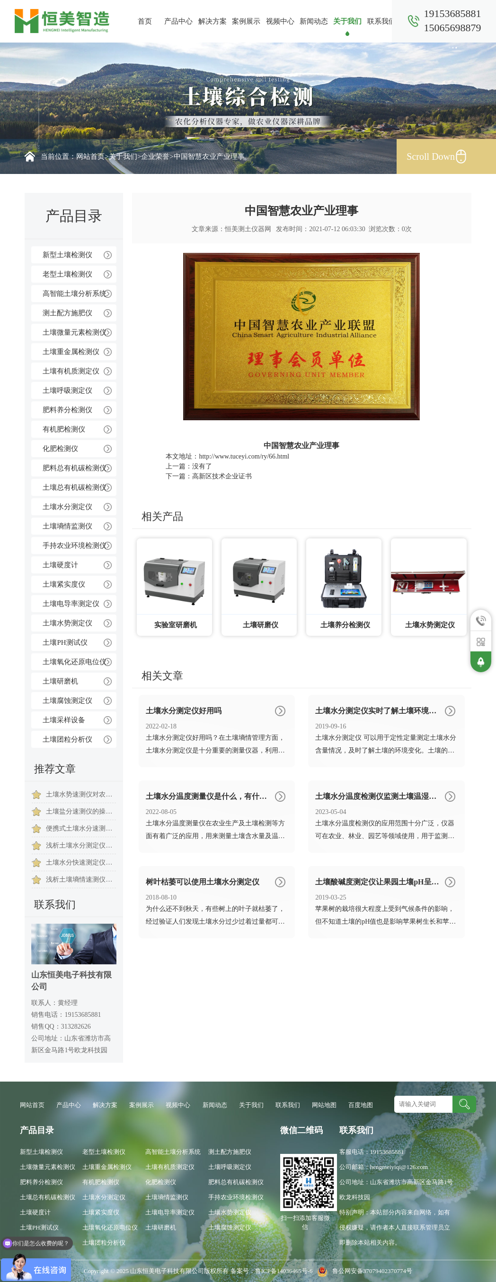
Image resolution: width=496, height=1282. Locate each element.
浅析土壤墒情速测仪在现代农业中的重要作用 (81, 879)
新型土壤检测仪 (67, 255)
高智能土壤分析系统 (74, 293)
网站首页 (90, 156)
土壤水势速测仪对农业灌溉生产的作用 (81, 794)
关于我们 (347, 21)
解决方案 (212, 21)
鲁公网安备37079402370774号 (363, 1270)
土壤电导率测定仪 (71, 603)
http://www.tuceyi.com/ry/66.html (244, 456)
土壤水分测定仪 (67, 507)
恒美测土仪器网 (248, 229)
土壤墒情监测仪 (67, 526)
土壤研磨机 (60, 681)
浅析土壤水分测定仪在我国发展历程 (81, 845)
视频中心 (280, 21)
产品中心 (178, 21)
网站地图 (324, 1105)
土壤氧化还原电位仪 (74, 662)
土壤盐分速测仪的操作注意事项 (81, 811)
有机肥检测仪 (64, 429)
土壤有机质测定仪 (71, 371)
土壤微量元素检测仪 (74, 332)
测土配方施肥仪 (67, 313)
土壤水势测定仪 (67, 623)
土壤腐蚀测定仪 (67, 700)
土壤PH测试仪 (65, 642)
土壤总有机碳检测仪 (74, 487)
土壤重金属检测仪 (71, 351)
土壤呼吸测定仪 (67, 390)
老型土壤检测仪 (67, 274)
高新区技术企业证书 (222, 476)
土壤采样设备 (64, 720)
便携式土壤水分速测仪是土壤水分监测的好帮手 (81, 828)
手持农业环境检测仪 (74, 545)
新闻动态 (314, 21)
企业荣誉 (155, 156)
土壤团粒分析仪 (67, 739)
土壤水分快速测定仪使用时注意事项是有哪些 (81, 862)
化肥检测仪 (60, 448)
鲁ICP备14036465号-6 (284, 1270)
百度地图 (360, 1105)
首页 (145, 21)
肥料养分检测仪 (67, 410)
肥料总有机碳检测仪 (74, 468)
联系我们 (381, 21)
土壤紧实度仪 (64, 584)
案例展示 (246, 21)
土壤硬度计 (60, 565)
